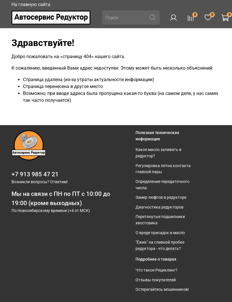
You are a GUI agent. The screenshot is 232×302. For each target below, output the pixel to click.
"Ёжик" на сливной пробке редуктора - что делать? (160, 245)
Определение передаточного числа (163, 184)
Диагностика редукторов (159, 207)
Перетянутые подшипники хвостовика (160, 219)
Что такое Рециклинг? (156, 270)
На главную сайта (30, 4)
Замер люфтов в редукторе (161, 197)
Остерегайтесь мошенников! (162, 289)
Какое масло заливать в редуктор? (158, 152)
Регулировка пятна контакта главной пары (163, 169)
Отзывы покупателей (156, 280)
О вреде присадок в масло (160, 232)
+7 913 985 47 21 (35, 174)
